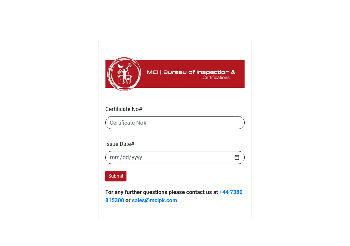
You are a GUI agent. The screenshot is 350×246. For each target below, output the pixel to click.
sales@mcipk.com (154, 200)
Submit (115, 176)
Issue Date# (119, 144)
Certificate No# (123, 109)
